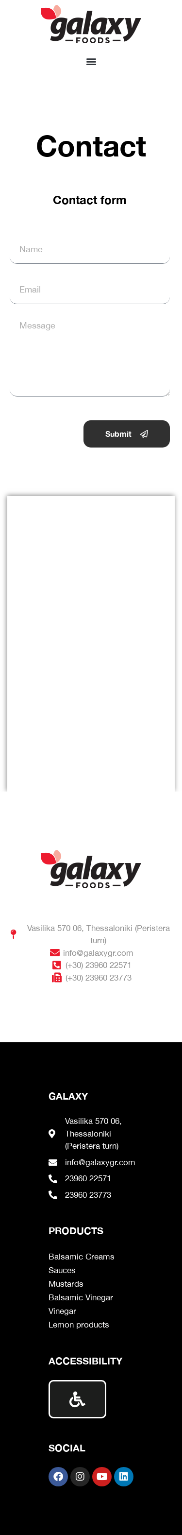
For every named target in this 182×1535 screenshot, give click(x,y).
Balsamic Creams (82, 1256)
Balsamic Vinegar (81, 1297)
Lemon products (79, 1324)
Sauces (62, 1270)
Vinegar (62, 1311)
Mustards (66, 1284)
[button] (91, 61)
